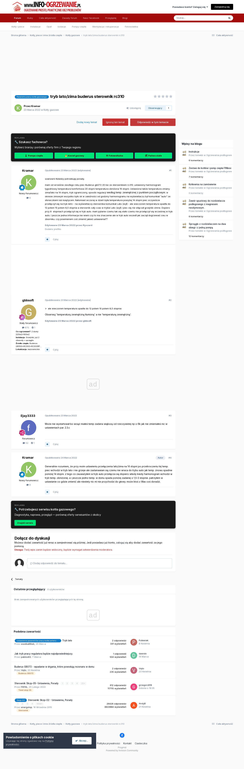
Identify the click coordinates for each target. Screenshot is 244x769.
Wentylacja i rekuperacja (105, 26)
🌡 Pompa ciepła (34, 155)
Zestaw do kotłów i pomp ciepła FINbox (210, 168)
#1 (170, 170)
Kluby (30, 18)
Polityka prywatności (108, 743)
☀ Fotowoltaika (114, 155)
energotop (26, 707)
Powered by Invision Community (122, 750)
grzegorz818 (145, 685)
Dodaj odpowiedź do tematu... (48, 563)
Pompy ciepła (79, 26)
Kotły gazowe (51, 109)
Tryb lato (67, 640)
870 (25, 327)
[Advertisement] (120, 65)
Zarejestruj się (222, 6)
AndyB (142, 703)
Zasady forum (69, 18)
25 (83, 683)
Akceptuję (83, 740)
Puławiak (143, 640)
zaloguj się (122, 542)
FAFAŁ (24, 686)
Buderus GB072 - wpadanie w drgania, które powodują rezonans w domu (54, 666)
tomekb (199, 155)
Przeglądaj (110, 18)
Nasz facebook (91, 18)
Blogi (125, 18)
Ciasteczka (141, 743)
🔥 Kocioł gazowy (74, 155)
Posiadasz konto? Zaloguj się (190, 7)
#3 (170, 415)
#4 (170, 457)
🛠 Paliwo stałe (153, 155)
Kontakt (127, 743)
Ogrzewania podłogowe (219, 155)
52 (25, 443)
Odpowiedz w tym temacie (153, 122)
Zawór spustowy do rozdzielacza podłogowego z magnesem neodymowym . (207, 204)
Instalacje (35, 26)
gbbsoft (28, 300)
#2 (170, 300)
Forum (17, 19)
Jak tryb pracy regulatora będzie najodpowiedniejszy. (43, 653)
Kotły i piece (18, 26)
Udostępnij (133, 108)
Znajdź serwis (25, 522)
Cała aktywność (47, 18)
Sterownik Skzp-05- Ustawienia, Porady (36, 683)
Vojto (23, 670)
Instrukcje (194, 151)
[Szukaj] (191, 18)
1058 (40, 703)
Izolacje (62, 26)
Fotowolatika (131, 26)
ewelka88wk (27, 644)
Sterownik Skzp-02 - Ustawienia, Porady (50, 700)
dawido (143, 653)
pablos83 (26, 657)
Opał (49, 26)
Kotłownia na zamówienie (202, 184)
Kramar (35, 106)
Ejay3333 (28, 416)
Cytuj (55, 239)
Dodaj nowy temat (87, 122)
